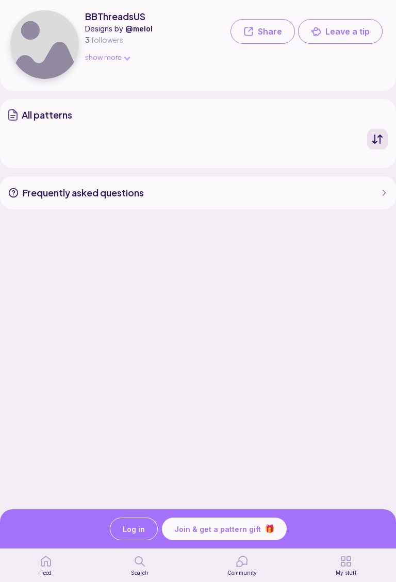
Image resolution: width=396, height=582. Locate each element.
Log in (134, 529)
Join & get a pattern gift (224, 529)
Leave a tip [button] (340, 31)
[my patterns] (346, 565)
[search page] (139, 565)
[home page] (46, 565)
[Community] (242, 565)
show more (107, 57)
